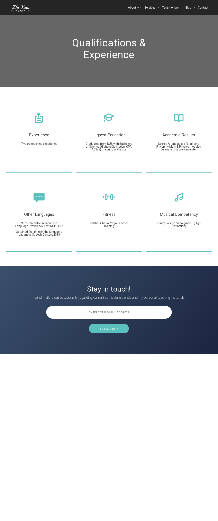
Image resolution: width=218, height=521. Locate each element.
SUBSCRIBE (109, 329)
